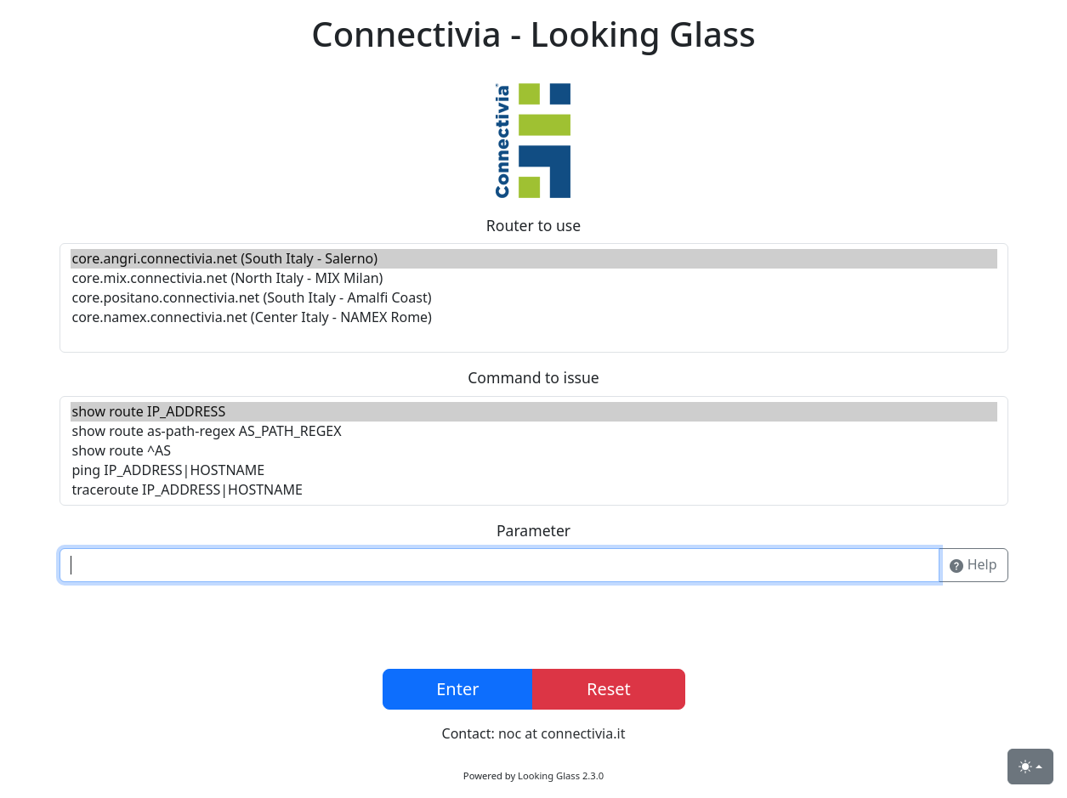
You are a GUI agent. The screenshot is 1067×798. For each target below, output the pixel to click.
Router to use (533, 225)
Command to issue (533, 377)
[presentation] (534, 629)
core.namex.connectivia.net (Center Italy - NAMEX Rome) (534, 317)
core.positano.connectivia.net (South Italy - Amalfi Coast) (534, 298)
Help (973, 565)
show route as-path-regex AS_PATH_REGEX (534, 431)
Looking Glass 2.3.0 (561, 775)
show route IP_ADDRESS (534, 412)
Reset (609, 688)
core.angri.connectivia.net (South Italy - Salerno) (534, 259)
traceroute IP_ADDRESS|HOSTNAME (534, 490)
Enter (457, 688)
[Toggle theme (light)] (1030, 766)
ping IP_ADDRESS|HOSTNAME (534, 470)
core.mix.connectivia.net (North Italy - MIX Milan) (534, 278)
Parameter (533, 530)
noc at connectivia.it (562, 733)
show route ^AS (534, 451)
